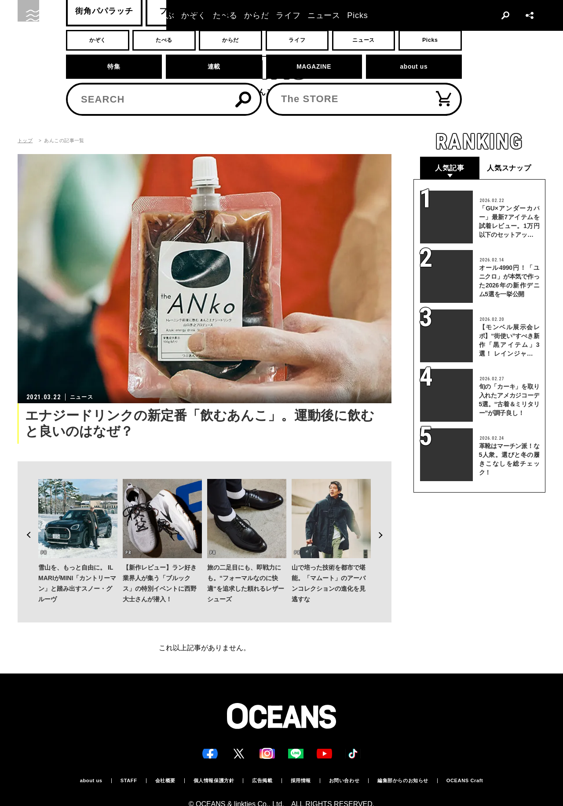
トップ (25, 140)
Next (384, 518)
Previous (24, 518)
